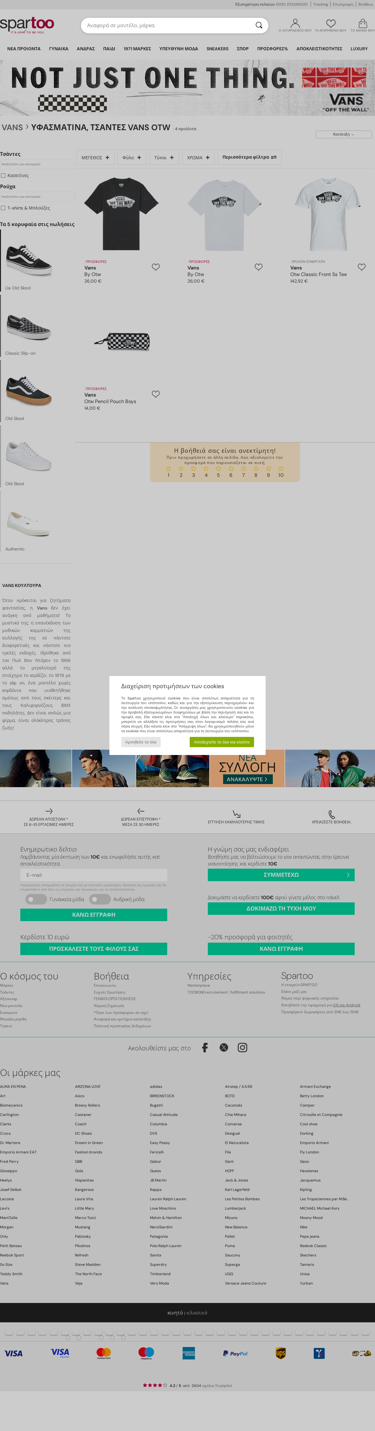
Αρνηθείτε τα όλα (141, 742)
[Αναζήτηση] (259, 25)
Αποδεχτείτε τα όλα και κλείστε (222, 742)
